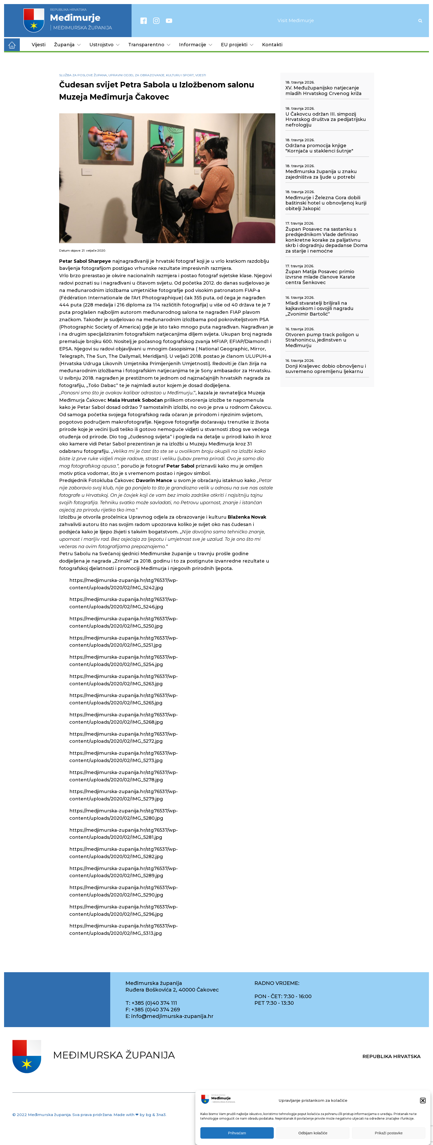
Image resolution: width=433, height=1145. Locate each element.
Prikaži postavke (389, 1133)
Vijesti (38, 45)
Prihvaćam (237, 1133)
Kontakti (272, 45)
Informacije (195, 45)
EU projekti (237, 45)
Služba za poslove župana (83, 75)
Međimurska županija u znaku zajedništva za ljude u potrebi (321, 174)
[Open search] (420, 20)
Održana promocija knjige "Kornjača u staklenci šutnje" (319, 148)
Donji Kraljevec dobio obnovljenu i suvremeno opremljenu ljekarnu (325, 369)
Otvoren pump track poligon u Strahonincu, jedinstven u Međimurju (322, 340)
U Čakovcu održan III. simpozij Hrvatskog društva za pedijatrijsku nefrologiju (325, 120)
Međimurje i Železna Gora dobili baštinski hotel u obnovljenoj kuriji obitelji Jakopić (325, 203)
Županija (67, 45)
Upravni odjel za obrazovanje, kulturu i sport (151, 75)
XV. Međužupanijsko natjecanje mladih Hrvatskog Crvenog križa (323, 90)
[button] (422, 1100)
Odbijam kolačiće (312, 1133)
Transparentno (149, 45)
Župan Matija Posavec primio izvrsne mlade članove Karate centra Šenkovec (320, 277)
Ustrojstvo (104, 45)
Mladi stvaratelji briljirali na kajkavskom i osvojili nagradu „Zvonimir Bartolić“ (319, 309)
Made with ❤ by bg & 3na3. (140, 1114)
